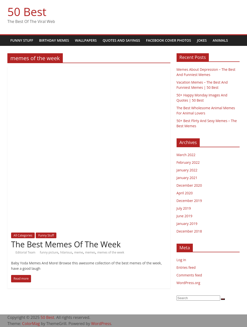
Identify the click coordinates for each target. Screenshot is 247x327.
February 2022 (188, 162)
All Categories (23, 235)
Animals (220, 40)
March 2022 (186, 154)
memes (90, 252)
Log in (181, 259)
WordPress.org (188, 282)
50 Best (26, 11)
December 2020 (189, 185)
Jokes (202, 40)
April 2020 (185, 193)
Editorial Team (26, 252)
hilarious (66, 252)
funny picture (49, 252)
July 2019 (184, 208)
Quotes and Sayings (121, 40)
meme (78, 252)
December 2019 (189, 200)
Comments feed (189, 275)
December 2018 (189, 231)
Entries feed (186, 267)
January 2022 (187, 170)
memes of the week (110, 252)
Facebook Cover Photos (168, 40)
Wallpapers (86, 40)
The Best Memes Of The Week (66, 244)
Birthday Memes (54, 40)
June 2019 (184, 216)
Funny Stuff (21, 40)
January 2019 (187, 223)
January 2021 (187, 177)
